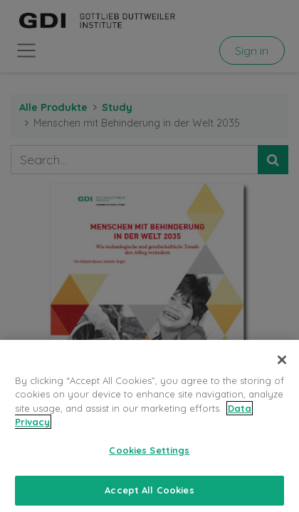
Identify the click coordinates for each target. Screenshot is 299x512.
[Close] (282, 371)
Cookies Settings (149, 461)
